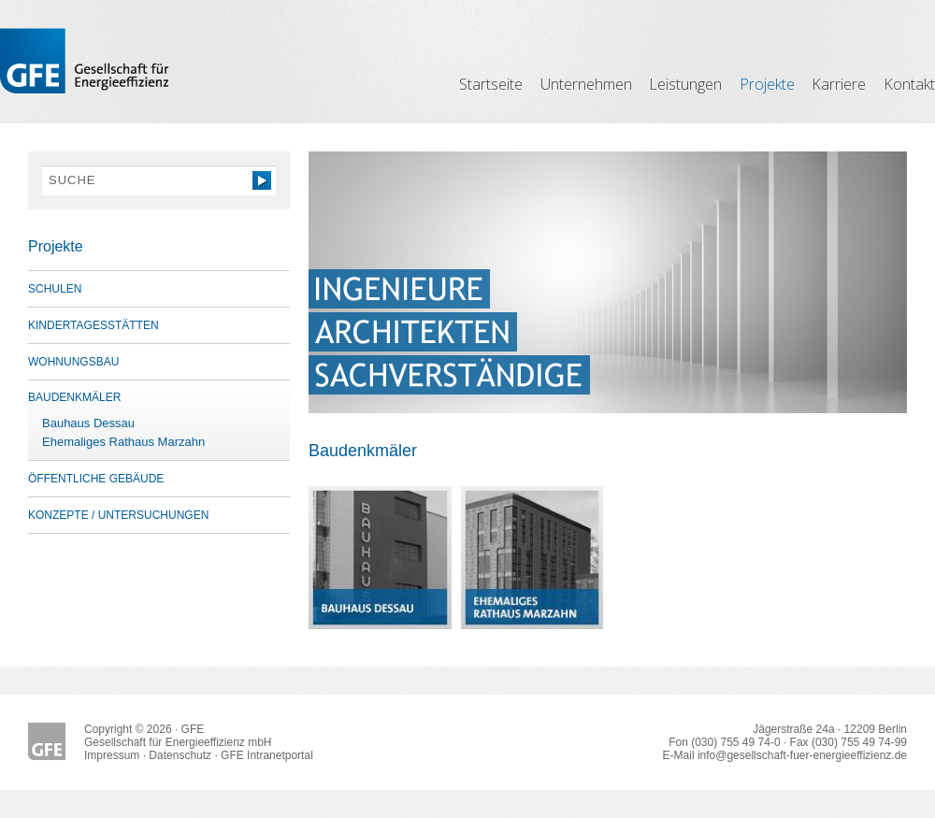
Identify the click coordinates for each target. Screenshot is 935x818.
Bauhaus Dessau (88, 423)
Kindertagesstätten (93, 325)
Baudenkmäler (74, 397)
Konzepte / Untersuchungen (118, 515)
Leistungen (685, 84)
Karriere (839, 84)
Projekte (767, 84)
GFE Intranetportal (267, 755)
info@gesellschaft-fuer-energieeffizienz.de (802, 755)
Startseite (491, 84)
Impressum (111, 755)
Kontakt (909, 84)
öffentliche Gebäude (96, 478)
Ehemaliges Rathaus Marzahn (123, 442)
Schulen (54, 288)
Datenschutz (180, 755)
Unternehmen (586, 84)
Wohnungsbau (73, 361)
